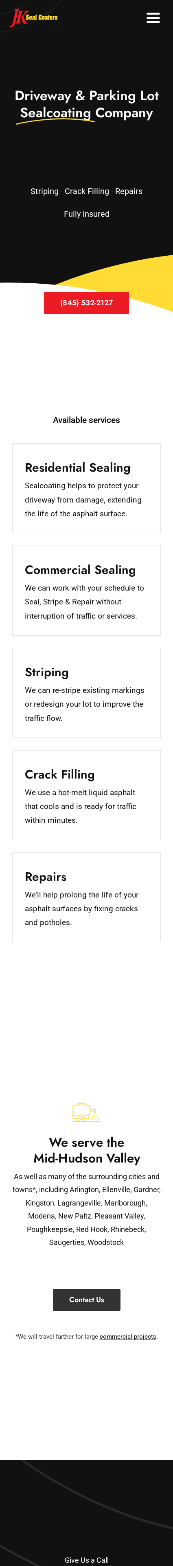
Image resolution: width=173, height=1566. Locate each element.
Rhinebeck (128, 1229)
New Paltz (74, 1216)
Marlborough (125, 1203)
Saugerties (66, 1242)
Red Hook (91, 1229)
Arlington (84, 1189)
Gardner (146, 1189)
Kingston (40, 1203)
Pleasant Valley (119, 1216)
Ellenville (116, 1189)
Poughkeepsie (50, 1229)
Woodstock (106, 1242)
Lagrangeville (79, 1203)
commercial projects (128, 1336)
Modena (41, 1216)
